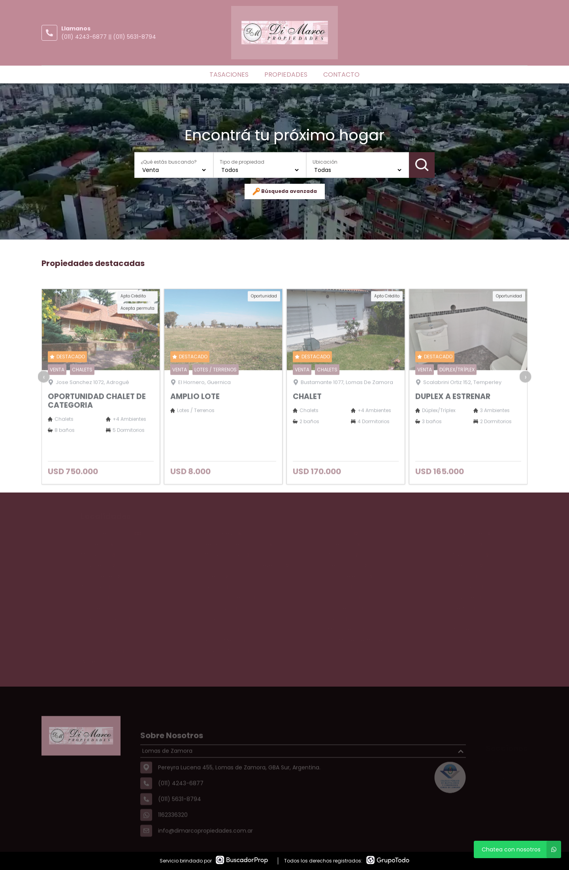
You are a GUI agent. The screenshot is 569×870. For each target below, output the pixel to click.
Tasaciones (229, 74)
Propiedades (285, 74)
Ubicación (325, 161)
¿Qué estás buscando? (169, 161)
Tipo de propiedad (242, 161)
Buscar (422, 165)
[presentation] (44, 391)
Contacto (341, 74)
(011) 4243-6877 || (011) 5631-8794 (108, 37)
